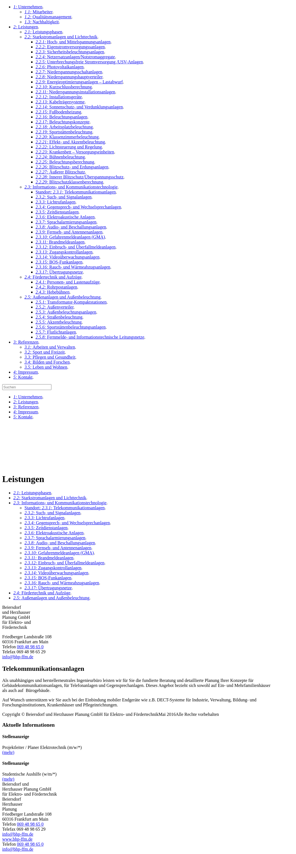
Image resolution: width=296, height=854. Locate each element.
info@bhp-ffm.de (17, 656)
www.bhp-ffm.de (17, 839)
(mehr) (8, 752)
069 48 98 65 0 (30, 646)
